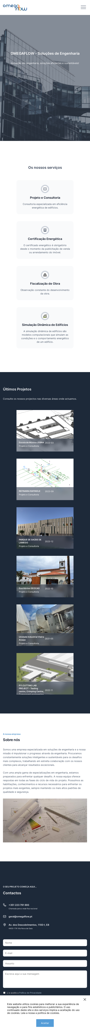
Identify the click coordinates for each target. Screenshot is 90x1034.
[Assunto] (45, 963)
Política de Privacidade (30, 992)
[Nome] (45, 942)
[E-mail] (45, 953)
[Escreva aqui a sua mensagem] (45, 979)
